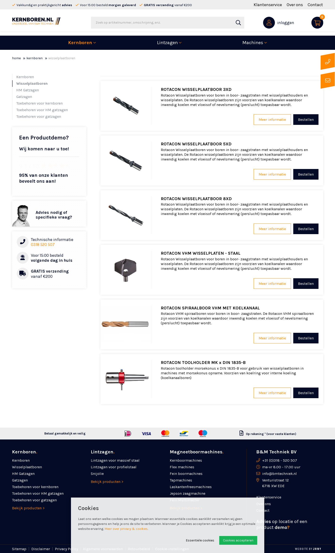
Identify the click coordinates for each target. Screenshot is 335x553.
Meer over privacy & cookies (126, 529)
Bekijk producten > (28, 508)
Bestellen (306, 119)
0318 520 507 (43, 244)
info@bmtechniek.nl (279, 473)
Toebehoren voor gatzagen (38, 116)
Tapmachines (181, 480)
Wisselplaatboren (32, 83)
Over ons (295, 4)
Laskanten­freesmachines (191, 487)
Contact (315, 4)
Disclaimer (40, 549)
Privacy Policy (66, 549)
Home (16, 58)
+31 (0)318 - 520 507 (279, 460)
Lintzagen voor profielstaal (113, 467)
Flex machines (182, 467)
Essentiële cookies (200, 540)
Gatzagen (24, 96)
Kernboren (80, 42)
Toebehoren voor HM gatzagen (42, 110)
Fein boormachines (186, 473)
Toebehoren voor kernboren (39, 103)
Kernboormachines (186, 460)
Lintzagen (167, 42)
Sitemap (19, 549)
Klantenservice (268, 4)
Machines (252, 42)
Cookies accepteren (238, 540)
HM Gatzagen (27, 90)
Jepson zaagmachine (187, 493)
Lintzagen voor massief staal (115, 460)
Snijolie (97, 473)
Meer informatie (272, 119)
